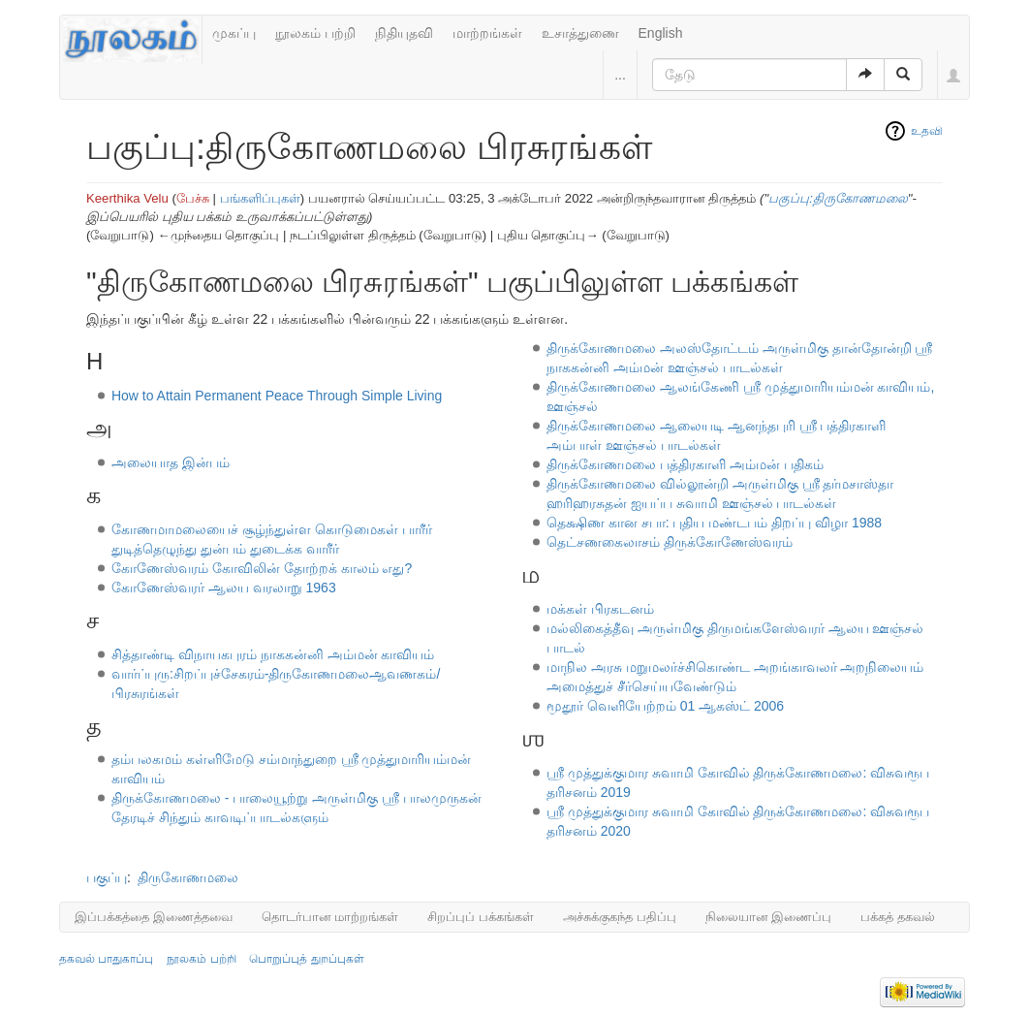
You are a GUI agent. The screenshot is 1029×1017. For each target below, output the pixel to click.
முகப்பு (234, 33)
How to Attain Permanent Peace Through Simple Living (276, 395)
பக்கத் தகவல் (897, 916)
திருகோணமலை (188, 877)
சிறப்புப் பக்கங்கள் (480, 916)
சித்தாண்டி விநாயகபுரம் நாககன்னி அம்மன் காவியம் (273, 654)
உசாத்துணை (580, 33)
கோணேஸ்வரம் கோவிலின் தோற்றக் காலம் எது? (261, 568)
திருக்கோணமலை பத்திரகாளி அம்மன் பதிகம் (685, 464)
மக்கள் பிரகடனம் (600, 609)
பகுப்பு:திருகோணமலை (838, 198)
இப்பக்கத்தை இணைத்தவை (154, 916)
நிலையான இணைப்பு (768, 916)
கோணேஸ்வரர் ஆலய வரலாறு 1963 (223, 587)
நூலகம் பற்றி (315, 33)
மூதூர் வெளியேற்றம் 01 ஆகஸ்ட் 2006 (665, 706)
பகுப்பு (106, 877)
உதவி (927, 131)
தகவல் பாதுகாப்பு (106, 959)
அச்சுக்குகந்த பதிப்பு (619, 916)
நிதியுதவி (404, 33)
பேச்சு (192, 198)
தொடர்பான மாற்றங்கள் (330, 916)
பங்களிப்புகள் (260, 198)
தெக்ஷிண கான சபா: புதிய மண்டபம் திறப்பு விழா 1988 (714, 522)
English (661, 33)
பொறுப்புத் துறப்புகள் (306, 959)
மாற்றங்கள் (487, 33)
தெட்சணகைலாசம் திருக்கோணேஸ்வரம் (669, 542)
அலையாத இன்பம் (170, 462)
